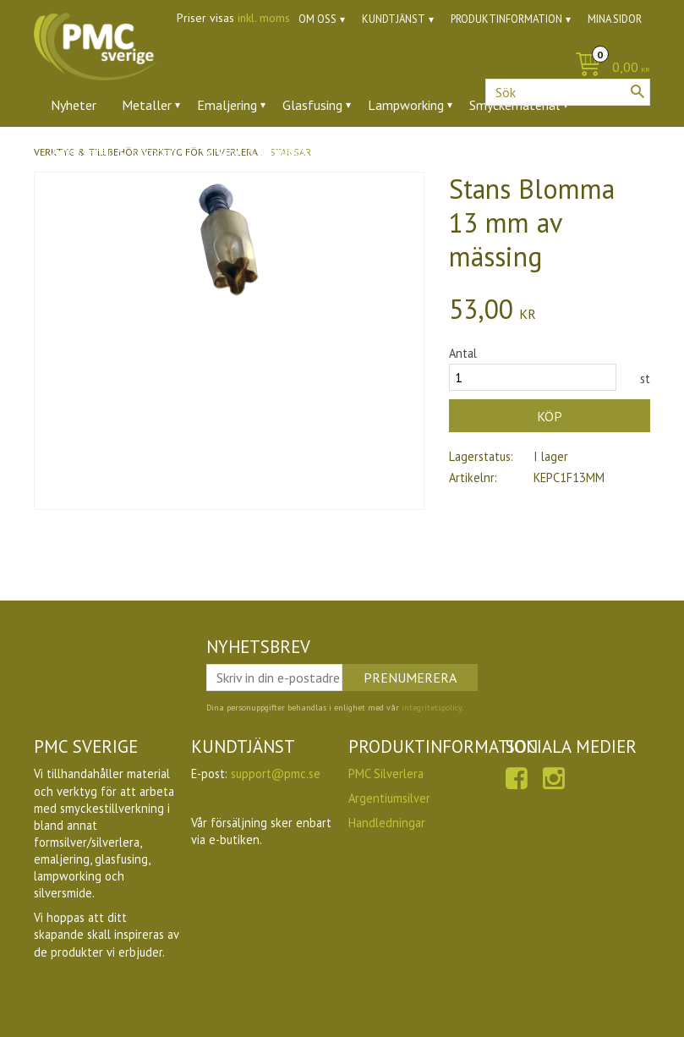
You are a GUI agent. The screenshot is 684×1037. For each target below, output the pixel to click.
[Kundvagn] (608, 68)
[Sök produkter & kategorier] (567, 92)
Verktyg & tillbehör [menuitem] (254, 151)
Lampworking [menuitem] (406, 104)
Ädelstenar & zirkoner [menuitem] (113, 151)
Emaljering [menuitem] (227, 104)
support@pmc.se (275, 773)
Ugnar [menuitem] (351, 151)
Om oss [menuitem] (317, 19)
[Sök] (637, 91)
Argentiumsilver (389, 798)
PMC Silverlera (386, 773)
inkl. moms (264, 17)
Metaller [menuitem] (147, 104)
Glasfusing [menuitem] (312, 104)
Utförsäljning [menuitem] (430, 151)
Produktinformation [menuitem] (506, 19)
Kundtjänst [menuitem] (393, 19)
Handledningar (386, 823)
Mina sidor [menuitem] (615, 19)
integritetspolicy (432, 707)
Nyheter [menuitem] (73, 104)
